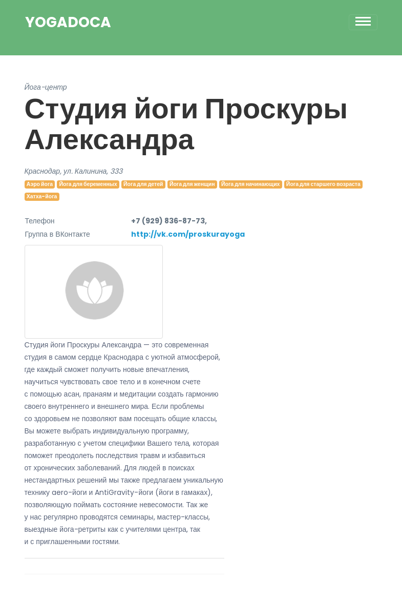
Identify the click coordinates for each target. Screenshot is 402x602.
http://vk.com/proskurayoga (188, 234)
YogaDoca (68, 22)
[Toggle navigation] (363, 22)
